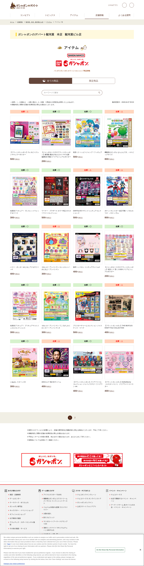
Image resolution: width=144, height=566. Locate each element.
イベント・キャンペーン (118, 490)
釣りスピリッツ (48, 517)
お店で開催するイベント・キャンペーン (123, 499)
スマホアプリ (113, 5)
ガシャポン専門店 (16, 506)
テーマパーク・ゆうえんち (19, 502)
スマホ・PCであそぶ (82, 490)
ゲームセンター (15, 498)
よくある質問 (124, 15)
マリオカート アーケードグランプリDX (55, 522)
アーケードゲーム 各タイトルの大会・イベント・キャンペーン (123, 506)
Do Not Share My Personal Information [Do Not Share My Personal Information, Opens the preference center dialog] (110, 550)
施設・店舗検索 (15, 494)
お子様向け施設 (15, 518)
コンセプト (25, 15)
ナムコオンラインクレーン (86, 494)
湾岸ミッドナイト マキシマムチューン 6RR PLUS (55, 529)
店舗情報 (100, 15)
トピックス (50, 15)
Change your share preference (14, 564)
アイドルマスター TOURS (52, 494)
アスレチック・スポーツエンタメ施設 (22, 523)
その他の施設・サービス (18, 528)
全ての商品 (52, 81)
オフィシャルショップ (17, 514)
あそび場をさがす (14, 490)
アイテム (74, 15)
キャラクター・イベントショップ (21, 510)
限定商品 (93, 81)
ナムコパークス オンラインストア (89, 498)
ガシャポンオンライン (85, 502)
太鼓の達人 (47, 513)
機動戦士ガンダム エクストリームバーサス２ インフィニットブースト (55, 500)
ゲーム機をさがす (48, 490)
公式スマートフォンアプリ (86, 506)
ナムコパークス (116, 494)
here (8, 544)
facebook (131, 5)
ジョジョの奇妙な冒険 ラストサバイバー (55, 508)
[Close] (140, 549)
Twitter (124, 5)
